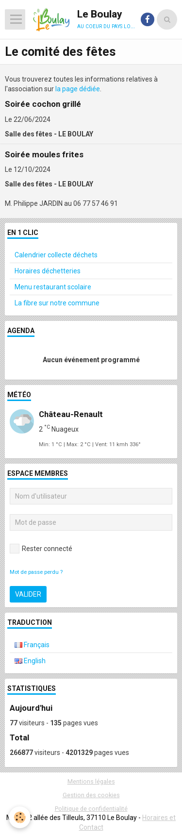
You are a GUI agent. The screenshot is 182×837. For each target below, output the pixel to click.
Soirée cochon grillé (43, 104)
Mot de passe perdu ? (36, 572)
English (30, 661)
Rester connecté (41, 548)
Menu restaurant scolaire (53, 287)
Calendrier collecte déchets (56, 255)
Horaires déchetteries (48, 271)
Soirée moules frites (44, 154)
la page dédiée (77, 89)
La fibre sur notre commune (57, 303)
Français (32, 645)
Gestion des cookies (91, 795)
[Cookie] (20, 817)
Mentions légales (91, 781)
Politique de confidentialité (91, 808)
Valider (28, 594)
